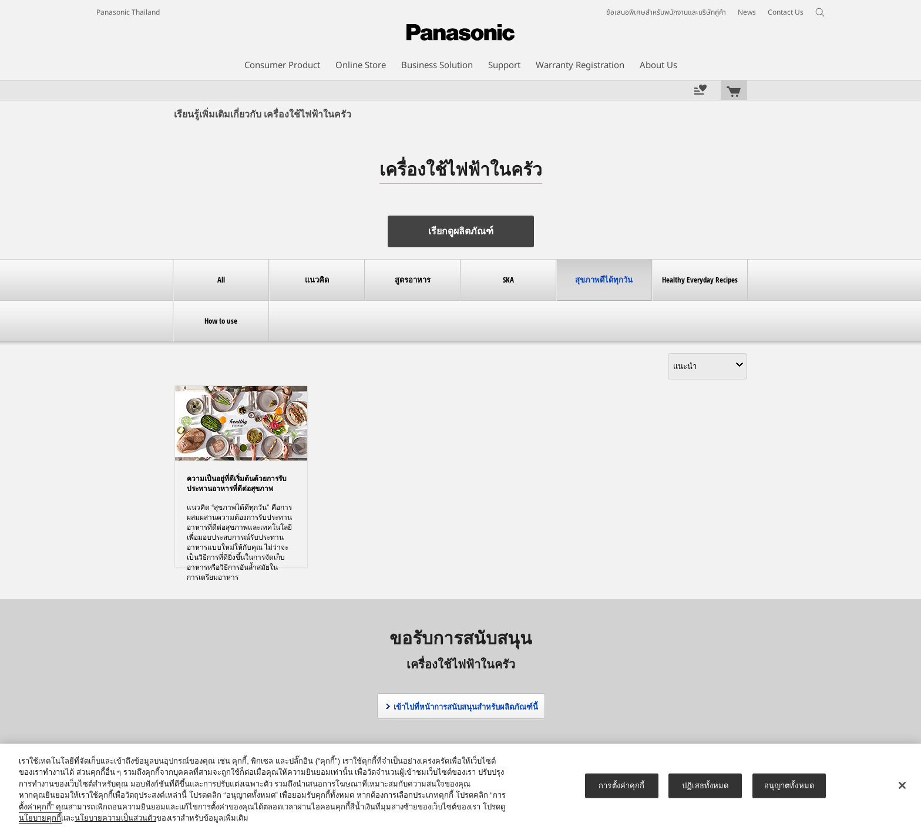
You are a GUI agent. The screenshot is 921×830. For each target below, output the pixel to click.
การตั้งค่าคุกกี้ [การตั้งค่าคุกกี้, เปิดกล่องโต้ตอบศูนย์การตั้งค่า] (621, 785)
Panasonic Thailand (128, 12)
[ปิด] (902, 785)
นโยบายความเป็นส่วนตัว (115, 818)
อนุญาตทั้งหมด (789, 785)
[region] (460, 787)
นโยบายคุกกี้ (40, 818)
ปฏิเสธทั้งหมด (705, 785)
